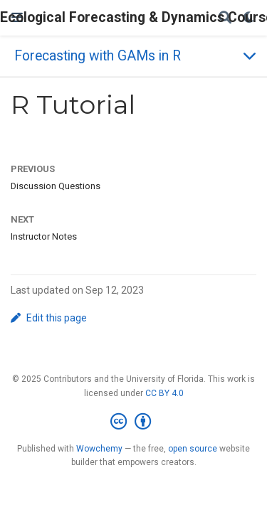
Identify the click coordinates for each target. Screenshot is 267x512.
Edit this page (49, 318)
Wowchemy (99, 449)
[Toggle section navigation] (133, 56)
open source (192, 449)
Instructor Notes (44, 236)
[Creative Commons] (133, 421)
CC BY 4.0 (164, 393)
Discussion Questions (55, 186)
